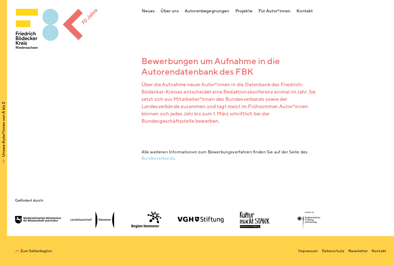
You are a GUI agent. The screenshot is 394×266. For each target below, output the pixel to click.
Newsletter (358, 250)
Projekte (244, 11)
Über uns (169, 11)
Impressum (308, 250)
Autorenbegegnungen (207, 11)
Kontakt (305, 11)
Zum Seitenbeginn (36, 250)
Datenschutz (333, 250)
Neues (148, 11)
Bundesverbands (157, 158)
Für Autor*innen (274, 11)
